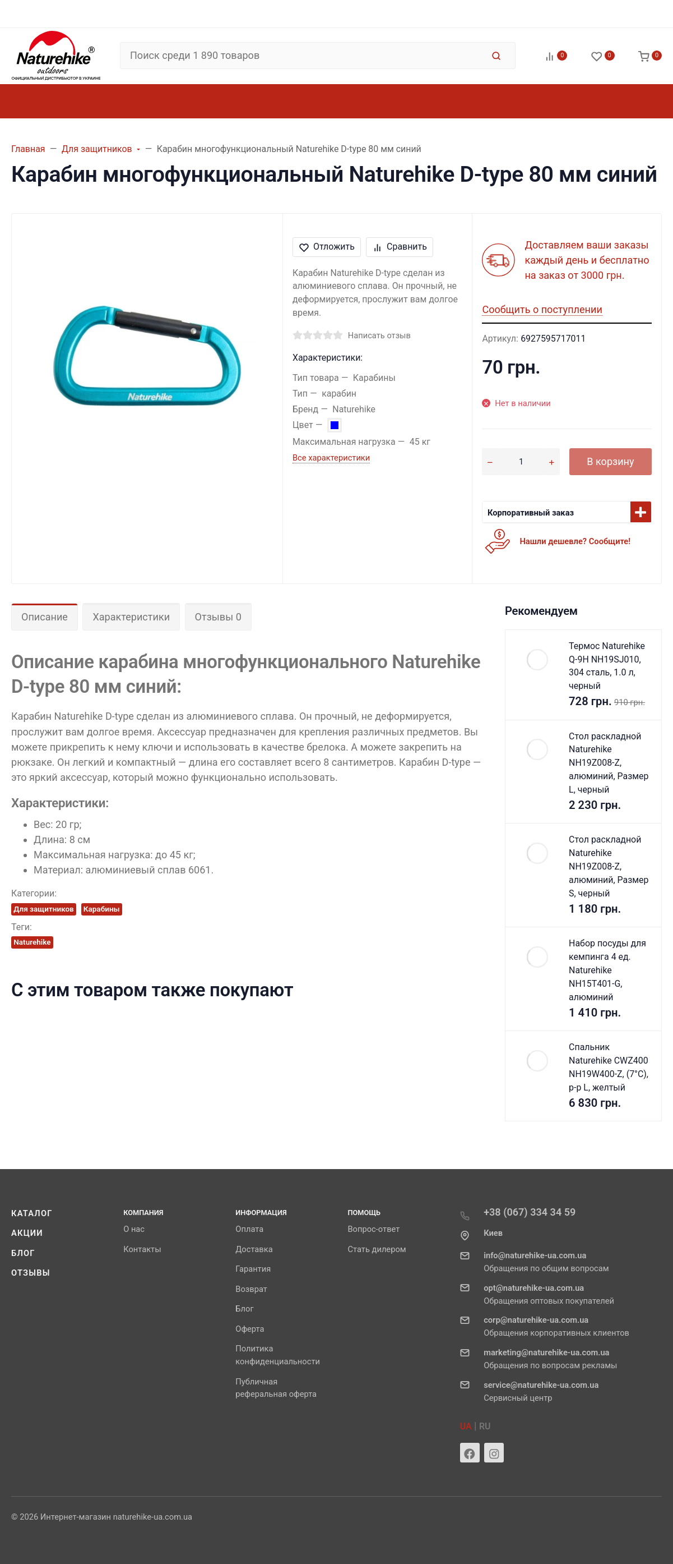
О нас (134, 1229)
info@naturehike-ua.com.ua (535, 1255)
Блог (23, 1253)
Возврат (251, 1289)
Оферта (249, 1329)
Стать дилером (376, 1249)
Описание (44, 617)
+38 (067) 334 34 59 (529, 1212)
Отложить (327, 246)
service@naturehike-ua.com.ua (541, 1385)
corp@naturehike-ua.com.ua (536, 1320)
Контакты (142, 1249)
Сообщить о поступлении (542, 309)
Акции (27, 1233)
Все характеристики (331, 458)
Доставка (253, 1249)
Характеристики (131, 617)
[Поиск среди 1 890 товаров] (301, 55)
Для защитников (43, 908)
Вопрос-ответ (373, 1229)
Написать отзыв (379, 335)
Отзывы (30, 1273)
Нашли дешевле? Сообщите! (574, 541)
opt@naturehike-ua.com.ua (534, 1288)
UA (466, 1426)
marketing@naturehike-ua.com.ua (546, 1352)
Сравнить (400, 246)
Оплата (249, 1229)
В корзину (610, 461)
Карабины (101, 908)
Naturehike (31, 941)
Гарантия (253, 1269)
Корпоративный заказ (531, 513)
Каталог (32, 1213)
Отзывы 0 (218, 617)
